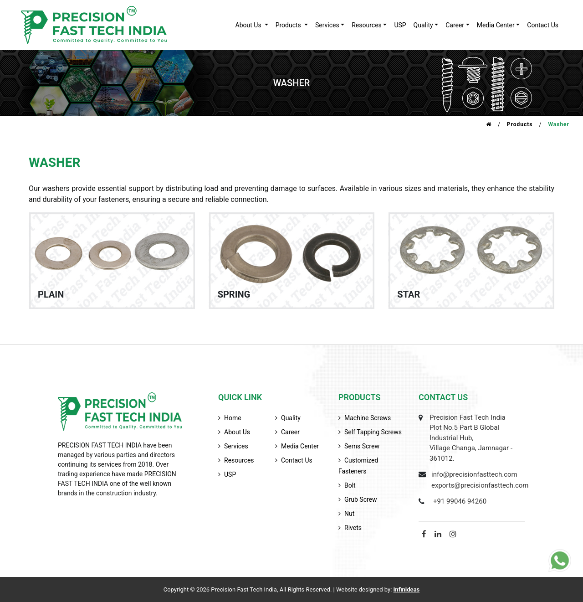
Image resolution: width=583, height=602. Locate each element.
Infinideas (407, 589)
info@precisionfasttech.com (474, 474)
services (327, 25)
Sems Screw (361, 446)
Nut (349, 513)
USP (400, 25)
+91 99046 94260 (459, 501)
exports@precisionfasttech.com (480, 485)
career (454, 25)
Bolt (350, 485)
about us (249, 25)
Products (520, 124)
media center (300, 446)
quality (423, 25)
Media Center (496, 25)
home (232, 418)
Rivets (353, 527)
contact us (542, 25)
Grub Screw (360, 499)
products (289, 25)
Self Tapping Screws (373, 432)
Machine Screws (367, 418)
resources (367, 25)
